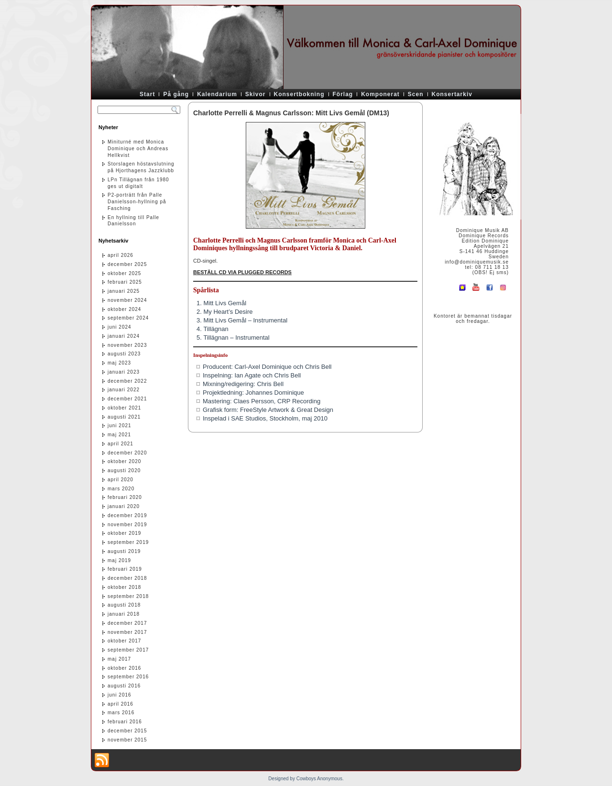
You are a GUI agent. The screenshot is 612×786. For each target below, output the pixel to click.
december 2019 (127, 515)
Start (147, 94)
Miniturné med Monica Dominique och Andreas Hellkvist (138, 148)
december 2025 (127, 264)
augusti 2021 (124, 417)
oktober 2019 (124, 533)
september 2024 (128, 318)
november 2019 (127, 524)
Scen (416, 94)
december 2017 (127, 623)
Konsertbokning (299, 94)
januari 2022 (124, 389)
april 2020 (120, 479)
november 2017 (127, 632)
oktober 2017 (124, 640)
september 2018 (128, 596)
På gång (176, 94)
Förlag (343, 94)
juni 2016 (119, 694)
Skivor (255, 94)
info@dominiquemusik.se (477, 262)
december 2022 (127, 381)
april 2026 (120, 255)
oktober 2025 (124, 273)
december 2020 (127, 452)
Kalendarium (217, 94)
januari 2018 (124, 614)
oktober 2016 (124, 668)
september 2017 (128, 650)
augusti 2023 (124, 353)
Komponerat (380, 94)
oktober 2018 (124, 587)
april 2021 (120, 443)
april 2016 (120, 704)
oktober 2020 (124, 461)
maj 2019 (119, 560)
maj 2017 (119, 659)
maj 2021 (119, 434)
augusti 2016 (124, 685)
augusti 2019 (124, 551)
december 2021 (127, 398)
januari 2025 (124, 291)
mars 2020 (121, 488)
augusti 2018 (124, 605)
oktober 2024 (124, 309)
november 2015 (127, 739)
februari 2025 (125, 282)
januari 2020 (124, 506)
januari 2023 (124, 372)
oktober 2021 (124, 407)
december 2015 (127, 730)
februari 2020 (125, 497)
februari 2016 (125, 721)
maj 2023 (119, 362)
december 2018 (127, 578)
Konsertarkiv (452, 94)
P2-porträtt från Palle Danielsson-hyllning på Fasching (137, 201)
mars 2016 (121, 712)
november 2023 (127, 345)
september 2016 (128, 676)
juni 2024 (119, 327)
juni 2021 (119, 425)
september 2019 (128, 542)
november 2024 (127, 300)
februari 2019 (125, 569)
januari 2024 (124, 336)
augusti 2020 (124, 470)
